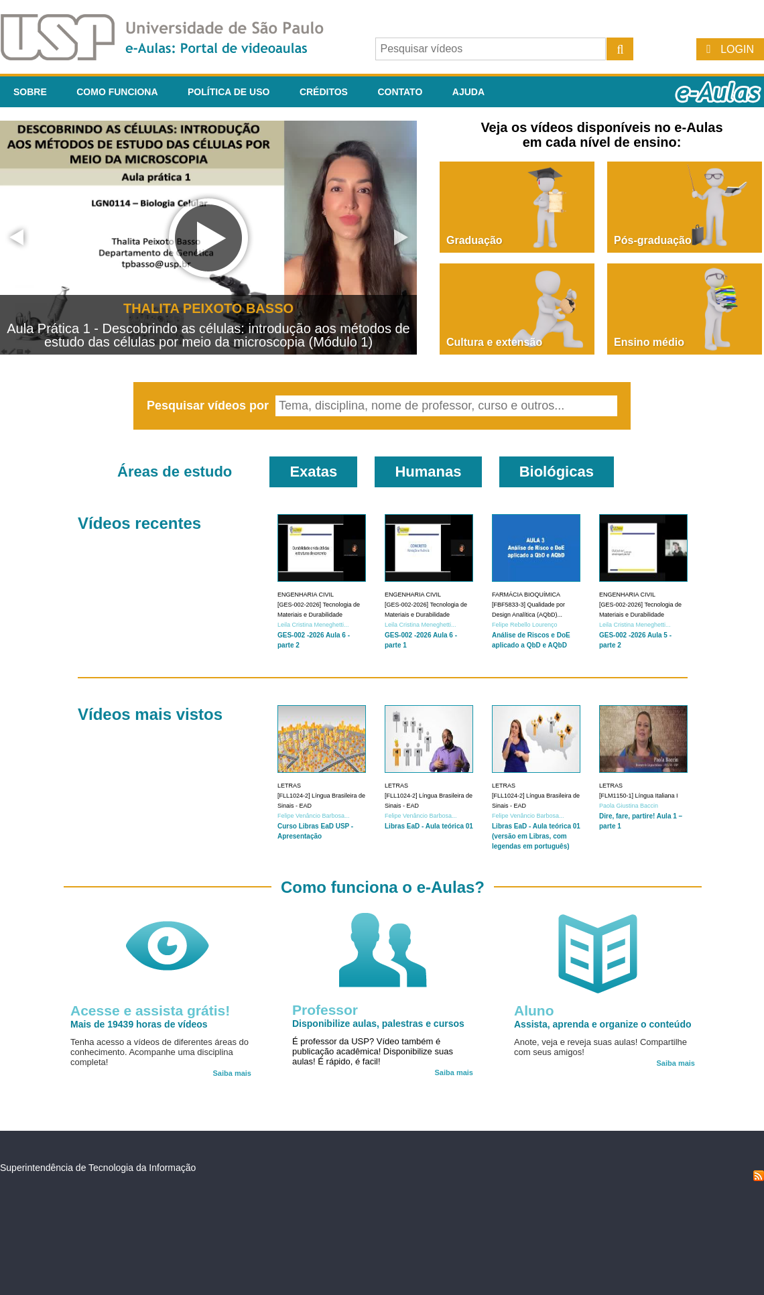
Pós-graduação (653, 240)
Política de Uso (228, 91)
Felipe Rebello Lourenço (525, 624)
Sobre (30, 91)
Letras (289, 785)
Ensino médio (649, 342)
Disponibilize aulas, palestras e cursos (378, 1023)
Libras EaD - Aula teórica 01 (429, 826)
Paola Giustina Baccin (628, 805)
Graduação (474, 240)
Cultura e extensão (494, 342)
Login (737, 49)
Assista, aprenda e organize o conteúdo (603, 1024)
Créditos (324, 91)
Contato (399, 91)
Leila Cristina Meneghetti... (313, 624)
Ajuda (468, 91)
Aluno (534, 1010)
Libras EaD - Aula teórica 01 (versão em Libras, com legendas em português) (536, 836)
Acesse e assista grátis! (150, 1010)
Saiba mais (232, 1073)
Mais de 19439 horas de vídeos (139, 1024)
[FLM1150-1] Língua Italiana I (638, 795)
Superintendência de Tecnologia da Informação (98, 1167)
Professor (325, 1010)
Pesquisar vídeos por (209, 405)
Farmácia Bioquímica (526, 594)
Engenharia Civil (305, 594)
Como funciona (116, 91)
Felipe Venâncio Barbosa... (313, 815)
